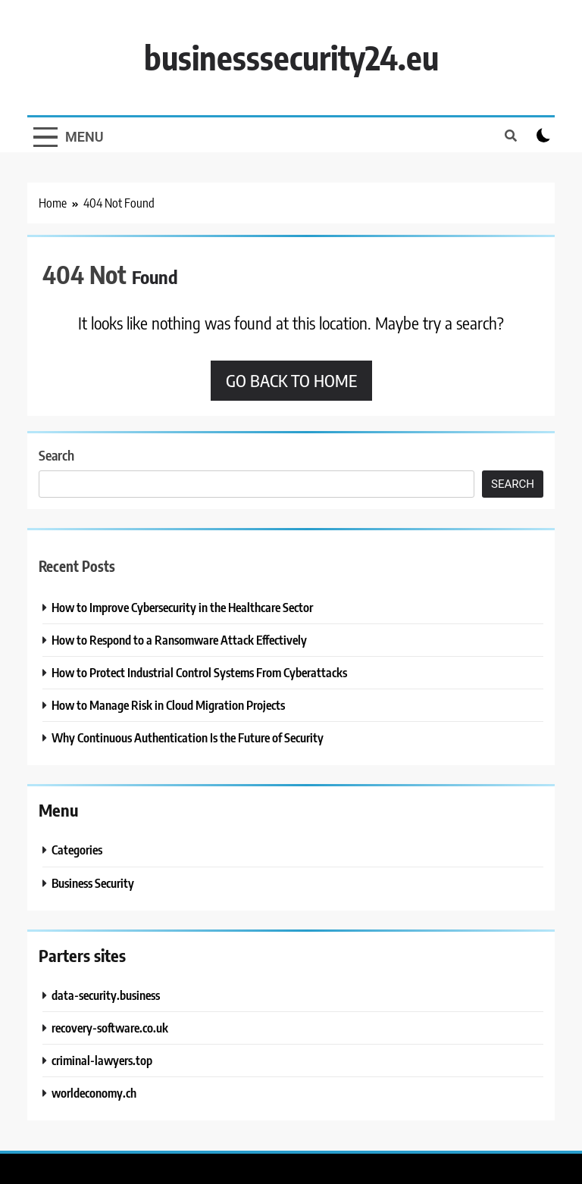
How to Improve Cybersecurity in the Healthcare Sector (182, 607)
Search (56, 455)
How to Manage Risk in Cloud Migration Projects (168, 705)
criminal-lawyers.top (102, 1060)
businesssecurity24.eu (291, 57)
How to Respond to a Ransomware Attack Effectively (179, 640)
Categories (77, 850)
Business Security (93, 883)
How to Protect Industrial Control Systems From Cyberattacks (199, 672)
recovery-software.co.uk (110, 1028)
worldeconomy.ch (94, 1093)
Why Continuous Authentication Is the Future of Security (188, 737)
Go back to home (291, 380)
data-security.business (106, 995)
